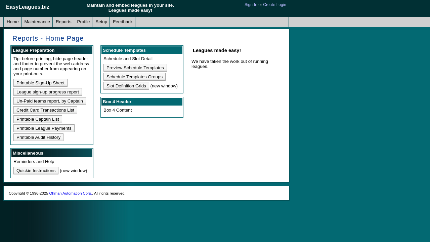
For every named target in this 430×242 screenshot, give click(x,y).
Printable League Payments (44, 128)
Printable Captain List (37, 119)
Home (13, 21)
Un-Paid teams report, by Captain (49, 101)
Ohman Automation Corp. (70, 193)
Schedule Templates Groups (134, 76)
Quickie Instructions (35, 170)
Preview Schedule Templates (135, 67)
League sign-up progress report (47, 91)
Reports (64, 21)
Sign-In (251, 4)
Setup (101, 21)
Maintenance (37, 21)
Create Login (274, 4)
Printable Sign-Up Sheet (40, 82)
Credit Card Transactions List (45, 110)
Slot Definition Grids (126, 85)
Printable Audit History (38, 137)
